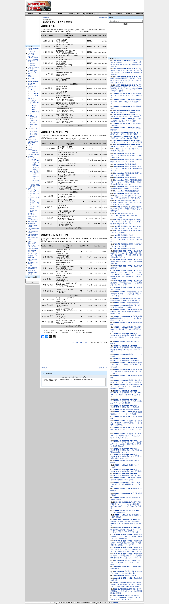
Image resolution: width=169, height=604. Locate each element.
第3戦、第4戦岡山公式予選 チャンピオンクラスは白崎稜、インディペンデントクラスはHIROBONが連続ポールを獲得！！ (126, 89)
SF (40, 14)
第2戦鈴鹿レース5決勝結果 (130, 360)
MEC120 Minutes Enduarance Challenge (33, 142)
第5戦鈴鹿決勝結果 (133, 303)
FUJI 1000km (31, 270)
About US (114, 603)
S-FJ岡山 (32, 201)
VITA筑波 (33, 105)
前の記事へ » (103, 17)
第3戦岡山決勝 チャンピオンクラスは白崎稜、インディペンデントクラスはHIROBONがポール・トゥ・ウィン (126, 72)
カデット (32, 91)
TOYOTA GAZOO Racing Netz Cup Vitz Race (33, 60)
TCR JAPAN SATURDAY (33, 132)
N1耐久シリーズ (32, 256)
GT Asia (30, 264)
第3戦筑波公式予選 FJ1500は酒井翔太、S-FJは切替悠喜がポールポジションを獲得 (126, 283)
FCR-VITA (33, 100)
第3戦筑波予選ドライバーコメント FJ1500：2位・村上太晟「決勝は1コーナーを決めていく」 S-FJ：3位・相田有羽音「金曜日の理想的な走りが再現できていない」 (126, 274)
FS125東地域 (34, 93)
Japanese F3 (31, 156)
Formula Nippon (32, 221)
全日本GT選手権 (32, 243)
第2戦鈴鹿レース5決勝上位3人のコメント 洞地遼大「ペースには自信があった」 (125, 337)
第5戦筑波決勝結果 (131, 164)
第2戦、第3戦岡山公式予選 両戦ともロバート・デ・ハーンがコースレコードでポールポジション (126, 530)
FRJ (60, 14)
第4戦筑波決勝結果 (131, 177)
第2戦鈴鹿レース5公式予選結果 (132, 471)
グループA (31, 252)
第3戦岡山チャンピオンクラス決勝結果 (122, 112)
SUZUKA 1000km (33, 269)
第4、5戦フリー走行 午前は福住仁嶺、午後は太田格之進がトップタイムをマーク (125, 484)
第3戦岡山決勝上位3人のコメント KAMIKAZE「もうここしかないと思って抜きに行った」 (126, 562)
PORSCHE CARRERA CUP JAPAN (32, 259)
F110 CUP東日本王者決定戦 (36, 162)
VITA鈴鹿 (33, 107)
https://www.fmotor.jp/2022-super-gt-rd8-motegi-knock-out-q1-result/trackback (76, 382)
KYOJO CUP (31, 51)
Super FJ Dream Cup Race (33, 210)
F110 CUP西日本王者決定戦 (36, 167)
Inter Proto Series (33, 219)
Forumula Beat (32, 86)
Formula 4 (31, 158)
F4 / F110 (80, 14)
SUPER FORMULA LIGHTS (123, 93)
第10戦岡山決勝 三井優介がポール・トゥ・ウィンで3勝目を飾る (126, 95)
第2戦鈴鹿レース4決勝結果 (130, 407)
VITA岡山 (33, 109)
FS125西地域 (34, 95)
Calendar (139, 14)
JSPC (29, 241)
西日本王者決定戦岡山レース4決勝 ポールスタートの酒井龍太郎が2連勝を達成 (126, 591)
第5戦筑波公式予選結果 (132, 191)
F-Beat (70, 14)
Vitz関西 (32, 63)
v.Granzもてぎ (34, 152)
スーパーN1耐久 (32, 254)
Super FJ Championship (32, 189)
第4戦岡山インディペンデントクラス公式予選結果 (126, 142)
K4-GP (30, 265)
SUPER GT (31, 213)
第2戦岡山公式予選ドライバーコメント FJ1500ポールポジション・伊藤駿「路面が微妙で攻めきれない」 (126, 549)
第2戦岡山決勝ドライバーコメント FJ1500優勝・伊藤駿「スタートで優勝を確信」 (126, 536)
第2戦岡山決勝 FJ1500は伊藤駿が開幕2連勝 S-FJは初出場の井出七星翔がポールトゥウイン (126, 543)
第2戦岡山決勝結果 (127, 235)
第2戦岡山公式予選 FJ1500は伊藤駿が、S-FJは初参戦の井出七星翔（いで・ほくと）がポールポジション (126, 556)
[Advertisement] (95, 6)
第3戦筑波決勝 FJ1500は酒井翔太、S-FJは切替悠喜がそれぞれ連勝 (126, 261)
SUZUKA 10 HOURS (31, 83)
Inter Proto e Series (33, 154)
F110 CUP (33, 159)
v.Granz (30, 149)
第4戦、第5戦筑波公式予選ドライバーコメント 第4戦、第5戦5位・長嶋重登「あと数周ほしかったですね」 (126, 182)
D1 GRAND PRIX (33, 262)
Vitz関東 (32, 65)
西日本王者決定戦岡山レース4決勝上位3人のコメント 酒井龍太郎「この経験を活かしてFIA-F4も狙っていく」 (126, 584)
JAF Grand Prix (32, 267)
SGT (99, 14)
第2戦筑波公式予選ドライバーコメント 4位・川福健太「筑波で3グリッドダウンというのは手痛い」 (126, 215)
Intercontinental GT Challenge (33, 68)
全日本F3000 (31, 223)
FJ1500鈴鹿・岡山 (120, 534)
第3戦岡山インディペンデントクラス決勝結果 (124, 116)
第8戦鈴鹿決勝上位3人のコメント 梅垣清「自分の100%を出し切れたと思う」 (126, 365)
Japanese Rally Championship (32, 71)
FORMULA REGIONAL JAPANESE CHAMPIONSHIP (33, 55)
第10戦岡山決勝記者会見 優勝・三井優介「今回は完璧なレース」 (125, 102)
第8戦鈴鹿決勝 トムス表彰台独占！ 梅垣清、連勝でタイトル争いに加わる (126, 371)
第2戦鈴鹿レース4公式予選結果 (132, 475)
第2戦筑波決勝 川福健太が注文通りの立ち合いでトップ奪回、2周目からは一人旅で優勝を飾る (126, 209)
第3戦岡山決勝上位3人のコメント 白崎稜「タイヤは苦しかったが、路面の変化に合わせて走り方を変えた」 (126, 64)
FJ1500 (30, 115)
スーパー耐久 (32, 215)
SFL (50, 14)
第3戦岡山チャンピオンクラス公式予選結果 (124, 138)
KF (31, 97)
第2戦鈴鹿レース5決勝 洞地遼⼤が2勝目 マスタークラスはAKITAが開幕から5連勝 (126, 350)
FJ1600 (30, 233)
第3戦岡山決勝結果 (131, 575)
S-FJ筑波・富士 (34, 206)
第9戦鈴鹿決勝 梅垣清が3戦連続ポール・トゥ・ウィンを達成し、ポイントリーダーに (126, 318)
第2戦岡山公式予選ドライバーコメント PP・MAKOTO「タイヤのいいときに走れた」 (126, 239)
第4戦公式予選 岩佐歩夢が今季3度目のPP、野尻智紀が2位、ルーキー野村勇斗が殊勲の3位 (126, 423)
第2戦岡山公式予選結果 (128, 248)
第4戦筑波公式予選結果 (132, 193)
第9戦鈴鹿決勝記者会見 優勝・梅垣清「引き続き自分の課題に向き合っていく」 (126, 312)
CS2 (29, 145)
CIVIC (29, 75)
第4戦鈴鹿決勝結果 (133, 409)
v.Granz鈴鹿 (33, 150)
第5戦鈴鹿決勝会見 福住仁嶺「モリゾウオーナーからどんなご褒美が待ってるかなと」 (126, 294)
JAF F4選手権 (34, 171)
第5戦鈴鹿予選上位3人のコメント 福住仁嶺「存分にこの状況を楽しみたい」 (125, 329)
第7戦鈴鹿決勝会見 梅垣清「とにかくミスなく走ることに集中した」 (126, 429)
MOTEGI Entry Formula (32, 79)
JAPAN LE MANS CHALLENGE (33, 235)
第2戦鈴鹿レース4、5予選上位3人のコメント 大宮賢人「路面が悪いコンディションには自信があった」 (126, 444)
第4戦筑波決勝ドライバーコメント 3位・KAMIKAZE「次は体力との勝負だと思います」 (126, 168)
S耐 (109, 14)
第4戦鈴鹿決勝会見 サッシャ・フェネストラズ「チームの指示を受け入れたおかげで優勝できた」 (126, 387)
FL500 (29, 137)
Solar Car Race (32, 272)
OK (31, 89)
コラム (30, 147)
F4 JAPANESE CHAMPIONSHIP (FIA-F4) (35, 185)
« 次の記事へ (45, 17)
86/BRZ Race (32, 139)
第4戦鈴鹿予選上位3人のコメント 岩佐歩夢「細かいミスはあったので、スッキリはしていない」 (125, 436)
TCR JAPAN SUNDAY (33, 135)
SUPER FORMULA (33, 81)
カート (30, 88)
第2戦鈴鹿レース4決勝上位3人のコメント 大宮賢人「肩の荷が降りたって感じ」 (125, 395)
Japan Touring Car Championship (33, 249)
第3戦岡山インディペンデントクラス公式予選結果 (126, 146)
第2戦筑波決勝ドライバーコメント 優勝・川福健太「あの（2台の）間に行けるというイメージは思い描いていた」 (126, 202)
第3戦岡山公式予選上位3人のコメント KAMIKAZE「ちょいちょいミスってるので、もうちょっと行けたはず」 (126, 597)
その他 (30, 274)
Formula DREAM (33, 231)
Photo (129, 14)
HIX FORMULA (32, 76)
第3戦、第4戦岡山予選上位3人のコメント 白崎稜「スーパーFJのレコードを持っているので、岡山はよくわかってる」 (126, 81)
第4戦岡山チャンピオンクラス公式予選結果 (124, 134)
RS (29, 73)
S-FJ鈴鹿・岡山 (34, 191)
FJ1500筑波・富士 (120, 251)
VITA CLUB (31, 99)
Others (119, 14)
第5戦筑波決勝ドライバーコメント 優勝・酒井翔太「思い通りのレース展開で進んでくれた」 (126, 155)
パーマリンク (84, 342)
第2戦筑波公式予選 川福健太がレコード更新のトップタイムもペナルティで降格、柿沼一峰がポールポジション (125, 222)
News (30, 14)
